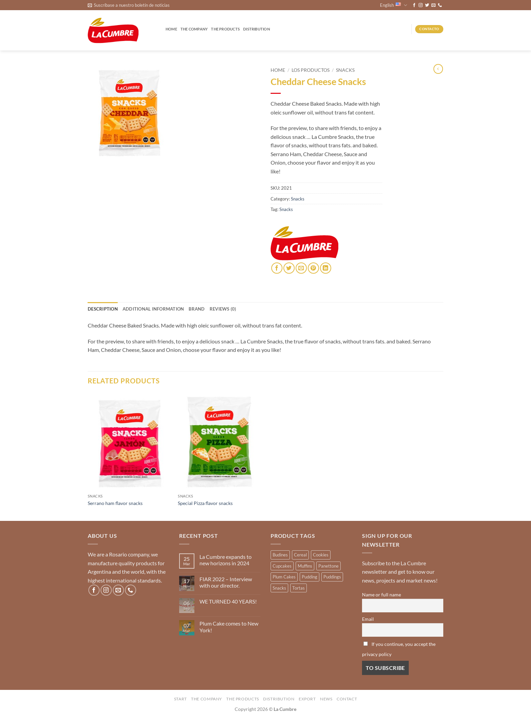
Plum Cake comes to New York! (228, 626)
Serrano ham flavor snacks (115, 503)
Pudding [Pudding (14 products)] (309, 576)
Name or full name (381, 594)
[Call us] (440, 5)
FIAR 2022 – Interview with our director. (225, 582)
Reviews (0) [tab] (223, 309)
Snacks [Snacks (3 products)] (279, 588)
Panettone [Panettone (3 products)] (328, 566)
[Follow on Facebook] (414, 5)
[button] (129, 5)
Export (307, 698)
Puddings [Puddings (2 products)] (332, 576)
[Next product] (438, 68)
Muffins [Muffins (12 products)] (305, 566)
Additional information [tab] (153, 309)
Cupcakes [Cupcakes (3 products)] (282, 566)
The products (225, 29)
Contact (347, 698)
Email (368, 619)
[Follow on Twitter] (427, 5)
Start (180, 698)
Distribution (256, 29)
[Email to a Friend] (301, 268)
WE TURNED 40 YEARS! (228, 601)
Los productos (311, 70)
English (393, 5)
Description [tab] (103, 309)
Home (171, 29)
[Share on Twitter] (289, 268)
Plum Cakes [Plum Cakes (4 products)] (284, 576)
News (326, 698)
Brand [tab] (197, 309)
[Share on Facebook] (276, 268)
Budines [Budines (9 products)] (280, 554)
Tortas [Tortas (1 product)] (298, 588)
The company (194, 29)
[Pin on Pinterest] (313, 268)
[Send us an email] (433, 5)
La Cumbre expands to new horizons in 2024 (225, 559)
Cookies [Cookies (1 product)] (320, 554)
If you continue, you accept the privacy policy (399, 649)
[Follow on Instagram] (421, 5)
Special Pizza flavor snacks (205, 503)
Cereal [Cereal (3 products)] (300, 554)
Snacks (345, 70)
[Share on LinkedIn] (325, 268)
